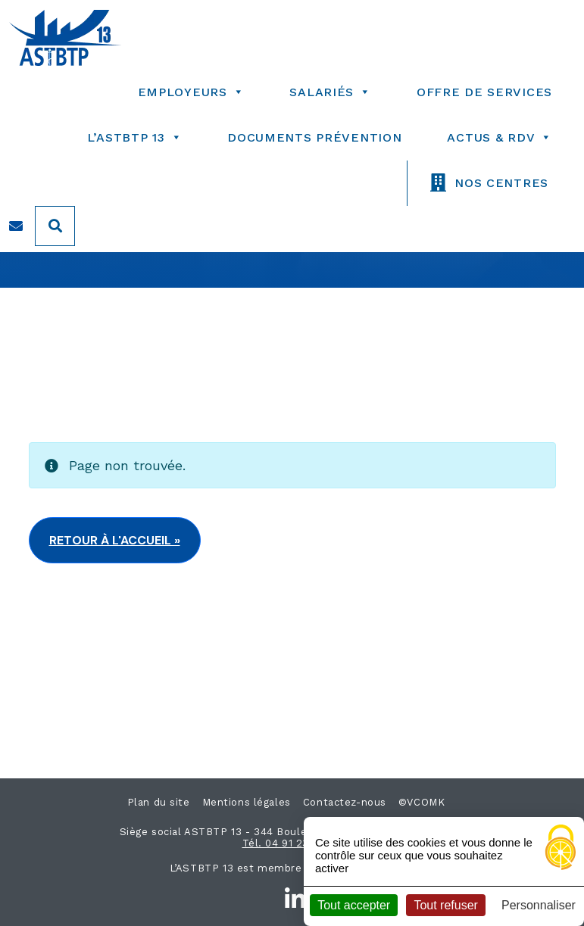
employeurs (191, 92)
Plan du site (158, 802)
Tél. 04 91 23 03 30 (292, 843)
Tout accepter (353, 905)
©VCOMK (421, 802)
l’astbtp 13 (135, 137)
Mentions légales (246, 802)
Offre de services (484, 92)
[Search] (55, 226)
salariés (329, 92)
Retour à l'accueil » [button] (114, 540)
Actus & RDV (499, 137)
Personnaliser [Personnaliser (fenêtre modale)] (538, 905)
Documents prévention (314, 137)
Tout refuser (445, 905)
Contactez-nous (344, 802)
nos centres (501, 183)
